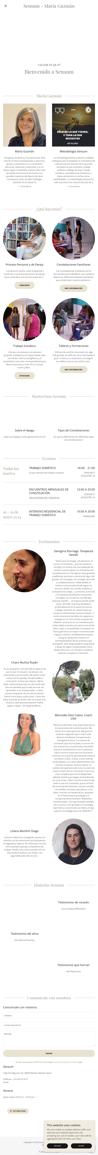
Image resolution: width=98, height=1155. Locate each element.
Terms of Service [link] (72, 1062)
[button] (10, 5)
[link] (49, 6)
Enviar (49, 1053)
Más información (73, 369)
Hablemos (24, 285)
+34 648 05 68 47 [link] (49, 65)
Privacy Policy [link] (57, 1062)
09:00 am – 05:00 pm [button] (25, 1097)
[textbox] (49, 1015)
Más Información (73, 288)
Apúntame (24, 376)
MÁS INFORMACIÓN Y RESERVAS (44, 497)
